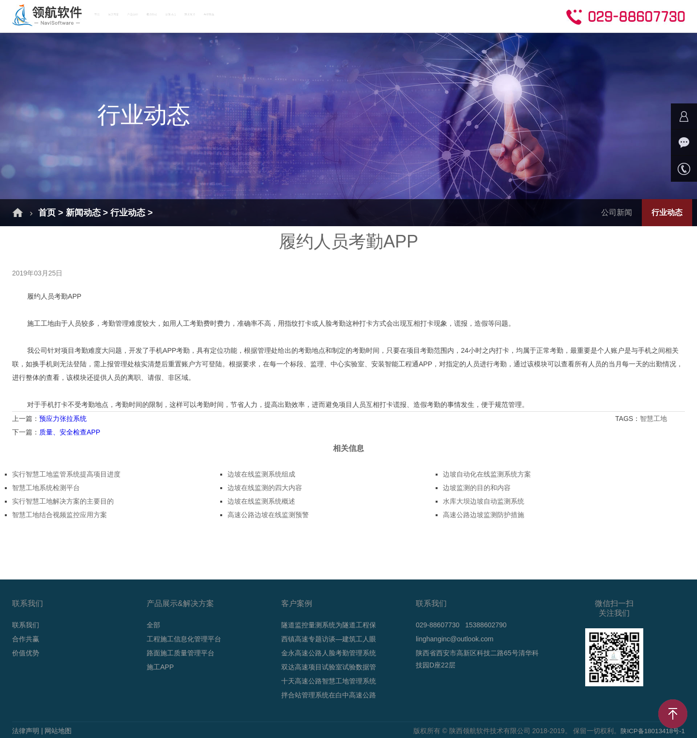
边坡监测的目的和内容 (477, 488)
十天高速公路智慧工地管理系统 (328, 681)
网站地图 (58, 731)
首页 (126, 16)
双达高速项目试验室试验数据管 (328, 667)
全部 (153, 625)
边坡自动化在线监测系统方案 (487, 474)
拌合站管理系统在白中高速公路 (328, 695)
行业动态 (127, 212)
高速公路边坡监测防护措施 (483, 515)
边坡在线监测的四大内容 (264, 488)
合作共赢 (449, 16)
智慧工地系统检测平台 (46, 488)
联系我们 (25, 625)
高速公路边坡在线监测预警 (268, 515)
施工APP (160, 667)
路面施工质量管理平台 (180, 653)
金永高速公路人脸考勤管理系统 (328, 653)
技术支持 (394, 16)
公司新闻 (616, 212)
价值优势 (25, 653)
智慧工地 (654, 418)
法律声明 (25, 731)
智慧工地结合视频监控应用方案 (59, 515)
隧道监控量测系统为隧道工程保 (328, 625)
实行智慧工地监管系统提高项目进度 (66, 474)
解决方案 (173, 16)
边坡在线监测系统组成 (261, 474)
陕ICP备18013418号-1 (651, 731)
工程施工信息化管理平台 (184, 639)
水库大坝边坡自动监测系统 (483, 501)
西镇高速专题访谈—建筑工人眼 (328, 639)
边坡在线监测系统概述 (261, 501)
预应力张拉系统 (63, 418)
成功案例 (283, 16)
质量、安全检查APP (69, 432)
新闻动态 (338, 16)
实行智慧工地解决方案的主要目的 (63, 501)
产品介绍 (228, 16)
